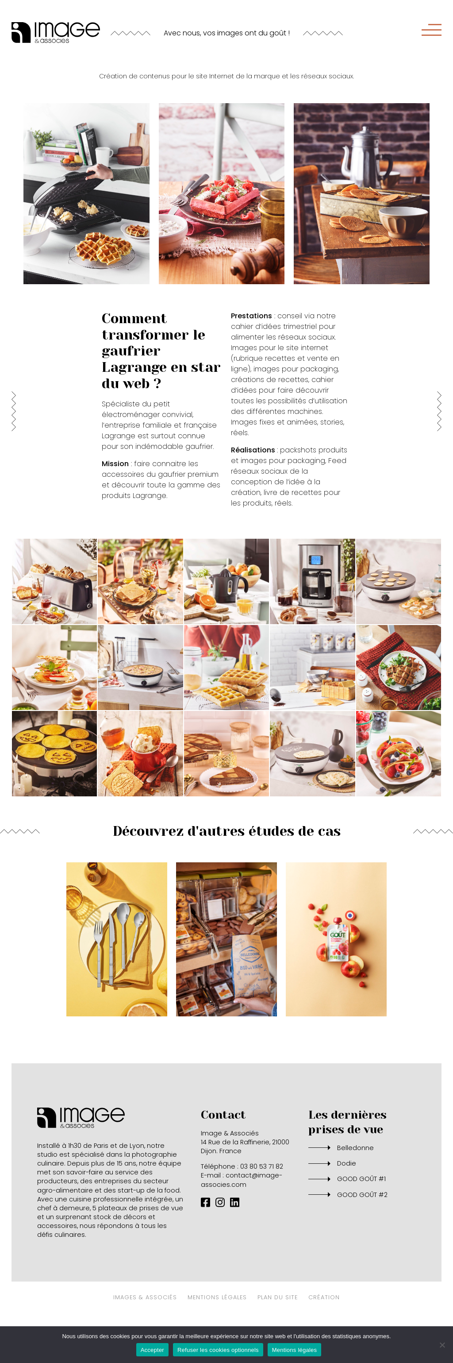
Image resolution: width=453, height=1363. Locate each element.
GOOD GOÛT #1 (361, 1218)
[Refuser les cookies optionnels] (442, 1344)
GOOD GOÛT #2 (362, 1233)
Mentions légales (294, 1350)
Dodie (346, 1202)
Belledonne (355, 1186)
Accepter (152, 1350)
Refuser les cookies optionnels (218, 1350)
